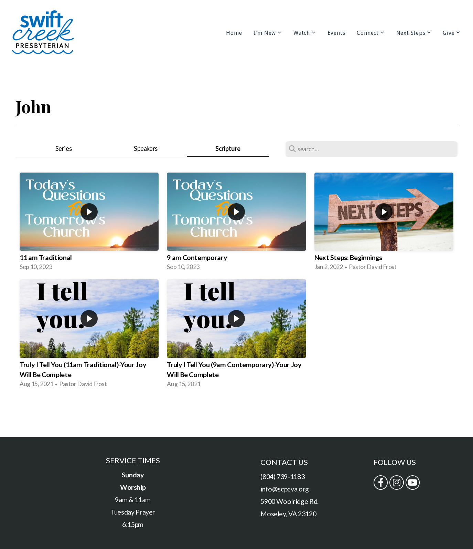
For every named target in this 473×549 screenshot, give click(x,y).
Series (63, 148)
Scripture (227, 148)
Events (336, 33)
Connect (370, 33)
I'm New (268, 33)
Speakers (146, 148)
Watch (304, 33)
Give (451, 33)
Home (234, 33)
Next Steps (413, 33)
